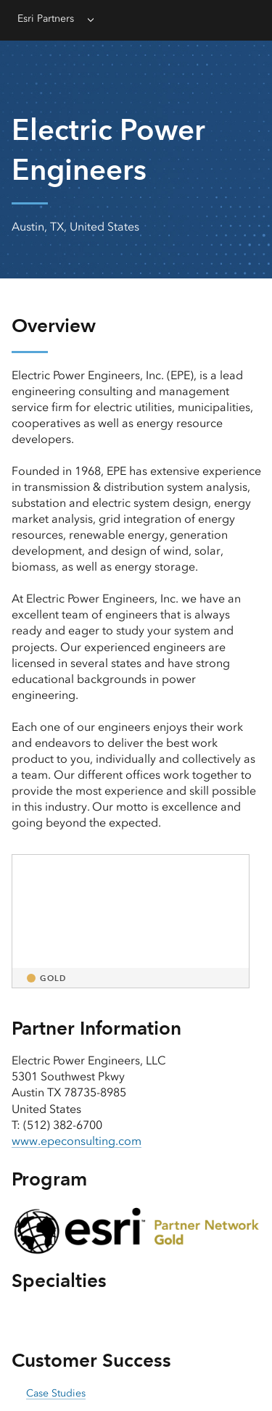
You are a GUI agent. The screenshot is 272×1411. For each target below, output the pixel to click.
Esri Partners (45, 18)
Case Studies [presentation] (56, 1393)
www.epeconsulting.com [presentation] (76, 1141)
